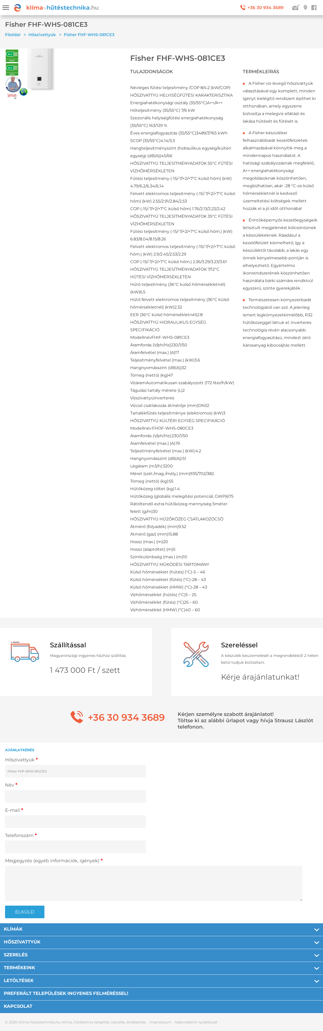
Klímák (13, 929)
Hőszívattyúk (22, 941)
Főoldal (12, 34)
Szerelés (16, 954)
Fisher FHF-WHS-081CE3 (89, 34)
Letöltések (19, 980)
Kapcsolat (18, 1006)
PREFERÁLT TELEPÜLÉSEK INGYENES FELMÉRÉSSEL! (66, 993)
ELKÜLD (24, 912)
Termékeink (19, 967)
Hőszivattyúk (42, 34)
